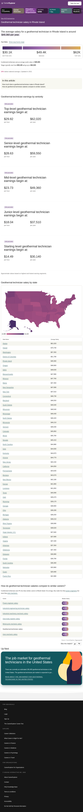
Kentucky (6, 453)
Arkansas (6, 545)
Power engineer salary (10, 603)
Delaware (6, 554)
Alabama (6, 519)
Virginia (5, 541)
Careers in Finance (10, 743)
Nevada (5, 440)
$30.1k (7, 54)
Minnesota (6, 422)
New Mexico (7, 479)
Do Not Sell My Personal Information (15, 806)
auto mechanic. (12, 593)
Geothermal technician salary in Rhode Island (23, 22)
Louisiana (6, 488)
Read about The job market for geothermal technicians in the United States (24, 678)
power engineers (71, 591)
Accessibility (8, 801)
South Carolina (8, 563)
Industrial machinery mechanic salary (15, 613)
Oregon (5, 365)
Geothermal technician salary (13, 629)
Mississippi (6, 414)
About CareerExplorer (10, 777)
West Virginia (7, 523)
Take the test (74, 3)
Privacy (6, 796)
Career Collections (9, 733)
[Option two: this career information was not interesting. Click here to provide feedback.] (79, 644)
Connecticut (7, 396)
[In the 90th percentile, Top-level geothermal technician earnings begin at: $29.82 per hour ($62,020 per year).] (41, 115)
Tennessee (6, 528)
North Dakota (7, 418)
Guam (5, 572)
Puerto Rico (7, 576)
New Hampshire (8, 387)
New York (6, 392)
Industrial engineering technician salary (16, 608)
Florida (5, 558)
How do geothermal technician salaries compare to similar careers (23, 87)
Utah (4, 497)
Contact (6, 782)
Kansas (5, 484)
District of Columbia (9, 357)
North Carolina (8, 444)
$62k (76, 54)
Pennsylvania (7, 471)
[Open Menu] (35, 3)
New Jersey (7, 462)
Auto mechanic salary (10, 634)
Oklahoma (6, 550)
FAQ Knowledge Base (10, 787)
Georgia (5, 506)
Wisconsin (6, 409)
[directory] (41, 83)
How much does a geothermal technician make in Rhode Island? (23, 84)
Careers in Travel (9, 757)
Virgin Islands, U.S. (9, 532)
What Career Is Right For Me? (13, 738)
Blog (5, 709)
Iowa (4, 449)
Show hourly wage (16, 42)
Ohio (4, 510)
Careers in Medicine (10, 748)
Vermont (5, 427)
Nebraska (6, 567)
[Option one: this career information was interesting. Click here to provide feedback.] (75, 644)
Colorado (6, 431)
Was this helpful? (67, 643)
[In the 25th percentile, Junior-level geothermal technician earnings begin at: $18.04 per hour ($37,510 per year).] (41, 218)
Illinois (5, 435)
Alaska (5, 343)
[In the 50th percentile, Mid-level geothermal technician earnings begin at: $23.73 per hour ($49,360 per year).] (41, 184)
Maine (5, 383)
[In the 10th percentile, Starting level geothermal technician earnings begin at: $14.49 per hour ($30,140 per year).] (41, 253)
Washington (7, 352)
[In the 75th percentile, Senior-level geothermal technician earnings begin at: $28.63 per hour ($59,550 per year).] (41, 149)
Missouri (5, 378)
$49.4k (41, 54)
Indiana (5, 536)
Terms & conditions (10, 791)
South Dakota (7, 405)
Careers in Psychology (11, 753)
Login (6, 714)
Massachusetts (8, 374)
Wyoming (6, 501)
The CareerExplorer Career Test (13, 723)
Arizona (5, 457)
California (6, 466)
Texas (5, 493)
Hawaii (5, 348)
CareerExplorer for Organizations (14, 767)
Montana (6, 475)
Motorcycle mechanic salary (12, 624)
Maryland (6, 400)
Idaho (5, 370)
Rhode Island (7, 361)
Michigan (6, 515)
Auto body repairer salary (11, 619)
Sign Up (6, 719)
